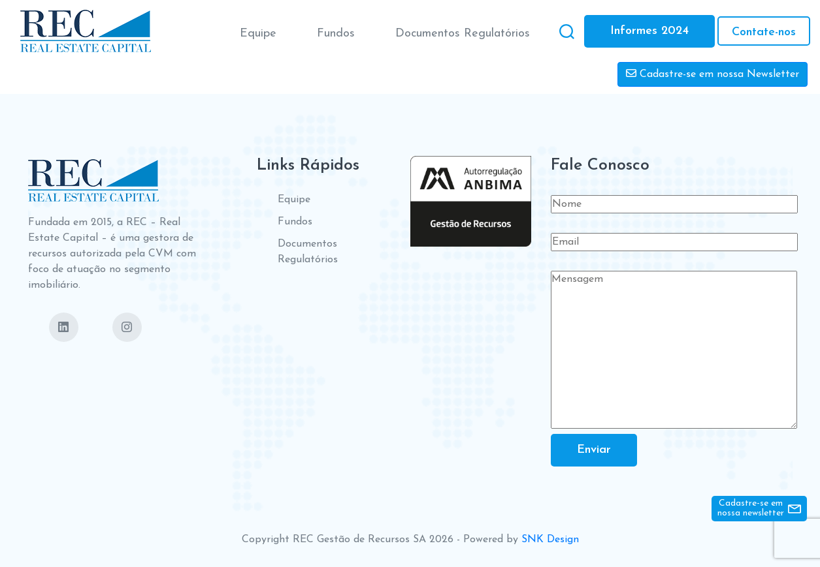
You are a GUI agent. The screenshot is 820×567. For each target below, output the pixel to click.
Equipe (258, 33)
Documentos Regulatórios (462, 33)
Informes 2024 (649, 31)
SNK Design (550, 539)
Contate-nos (764, 32)
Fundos (336, 33)
